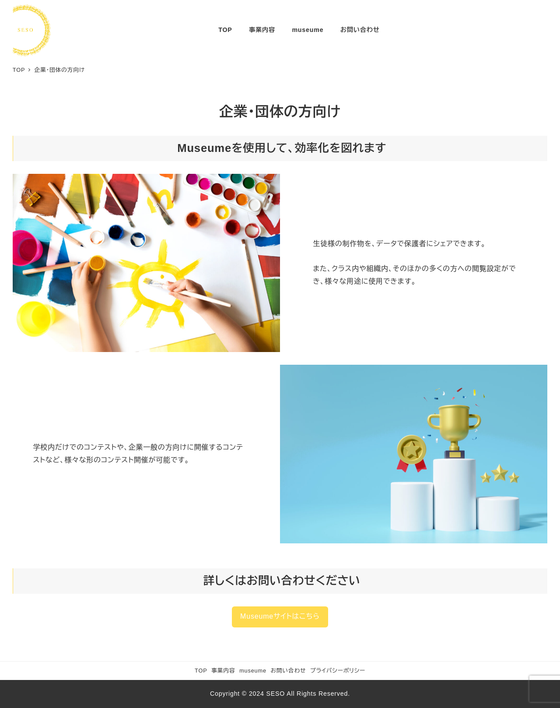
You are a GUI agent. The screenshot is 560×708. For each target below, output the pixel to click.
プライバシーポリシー (337, 670)
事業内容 (223, 670)
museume (252, 670)
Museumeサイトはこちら (280, 616)
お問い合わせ (288, 670)
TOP (201, 670)
